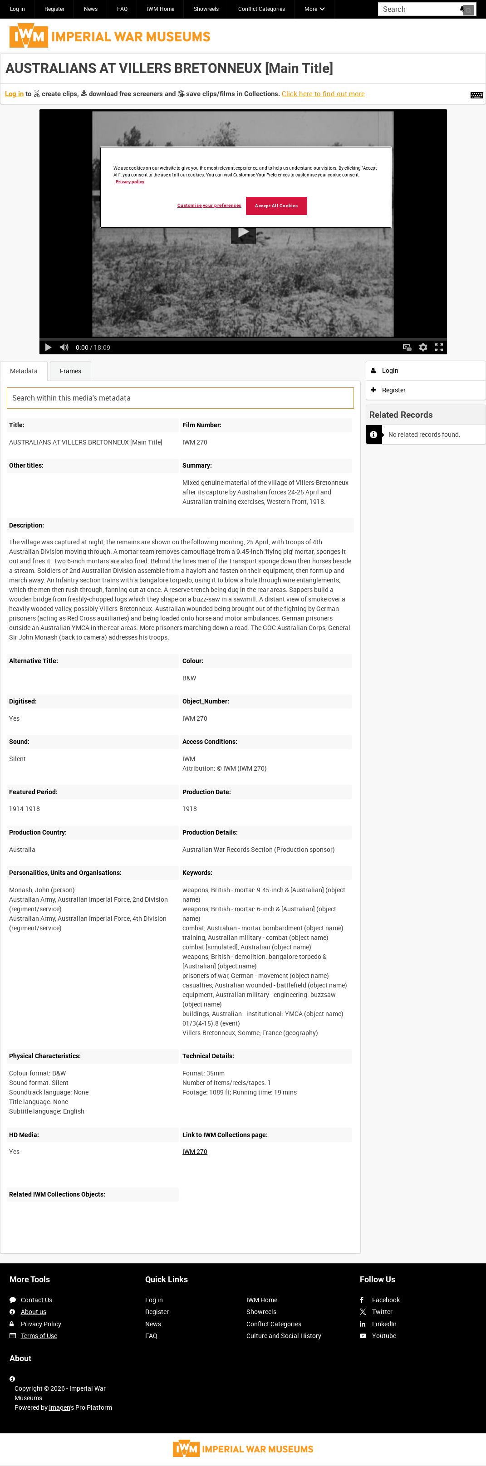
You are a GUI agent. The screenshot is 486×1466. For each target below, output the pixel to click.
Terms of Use (39, 1335)
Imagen (59, 1407)
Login (384, 370)
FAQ (122, 8)
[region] (246, 187)
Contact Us (36, 1299)
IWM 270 (194, 1151)
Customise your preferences (209, 205)
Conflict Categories (261, 8)
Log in (17, 8)
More (310, 8)
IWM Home (160, 8)
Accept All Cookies (276, 205)
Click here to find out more (323, 93)
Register (54, 8)
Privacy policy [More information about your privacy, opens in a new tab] (130, 181)
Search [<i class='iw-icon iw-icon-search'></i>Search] (471, 8)
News (91, 8)
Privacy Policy (41, 1323)
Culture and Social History (283, 1335)
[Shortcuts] (477, 93)
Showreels (206, 8)
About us (33, 1311)
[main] (243, 658)
